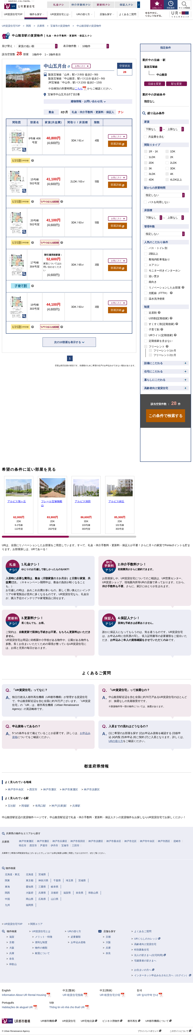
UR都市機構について (158, 1020)
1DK (172, 151)
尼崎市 (177, 841)
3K (150, 168)
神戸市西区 (164, 841)
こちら (79, 88)
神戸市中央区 (16, 789)
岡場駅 (25, 805)
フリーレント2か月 (164, 355)
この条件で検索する (166, 416)
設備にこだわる (153, 363)
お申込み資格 (78, 942)
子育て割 (154, 329)
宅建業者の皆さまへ (145, 960)
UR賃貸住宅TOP (11, 25)
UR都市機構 (49, 1020)
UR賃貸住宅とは (41, 931)
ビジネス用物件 (112, 1020)
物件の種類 (41, 947)
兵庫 (11, 953)
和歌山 (13, 964)
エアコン (154, 264)
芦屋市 (43, 845)
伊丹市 (54, 845)
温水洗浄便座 (157, 298)
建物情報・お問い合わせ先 (87, 101)
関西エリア (36, 924)
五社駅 (12, 805)
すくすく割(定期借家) (161, 324)
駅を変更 (176, 83)
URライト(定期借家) (161, 335)
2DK (151, 162)
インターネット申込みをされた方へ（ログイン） (162, 975)
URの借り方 (116, 741)
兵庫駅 (76, 805)
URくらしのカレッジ (147, 938)
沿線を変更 (154, 83)
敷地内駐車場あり (159, 259)
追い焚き (154, 276)
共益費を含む (156, 136)
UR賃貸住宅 (68, 1020)
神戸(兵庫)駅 (58, 805)
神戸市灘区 (49, 789)
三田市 (75, 845)
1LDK (152, 157)
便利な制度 (41, 942)
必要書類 (76, 936)
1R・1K (153, 151)
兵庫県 (40, 25)
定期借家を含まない (161, 340)
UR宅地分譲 (89, 1020)
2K (171, 157)
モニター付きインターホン (165, 270)
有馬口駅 (40, 805)
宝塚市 (65, 845)
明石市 (22, 845)
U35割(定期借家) (159, 318)
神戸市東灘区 (70, 789)
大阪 (11, 947)
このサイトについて (180, 1031)
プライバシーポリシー (149, 1031)
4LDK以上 (176, 179)
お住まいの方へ (144, 969)
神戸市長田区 (77, 841)
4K (171, 173)
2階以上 (153, 253)
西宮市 (33, 789)
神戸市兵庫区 (59, 841)
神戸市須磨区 (92, 789)
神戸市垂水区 (113, 841)
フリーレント (157, 346)
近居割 (153, 312)
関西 (28, 25)
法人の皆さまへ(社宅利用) (150, 955)
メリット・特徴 (43, 936)
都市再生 (134, 1020)
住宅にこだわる (153, 371)
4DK (151, 179)
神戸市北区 (130, 841)
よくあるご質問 (142, 931)
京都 (11, 942)
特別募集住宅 (141, 949)
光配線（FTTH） (159, 293)
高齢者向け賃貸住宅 (156, 388)
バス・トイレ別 (158, 248)
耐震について (42, 953)
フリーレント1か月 (164, 350)
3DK (172, 168)
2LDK (173, 162)
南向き (153, 281)
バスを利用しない (159, 202)
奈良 (11, 958)
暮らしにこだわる (154, 379)
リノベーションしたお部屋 (165, 287)
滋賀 (11, 936)
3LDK (152, 173)
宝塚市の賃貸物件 (60, 25)
